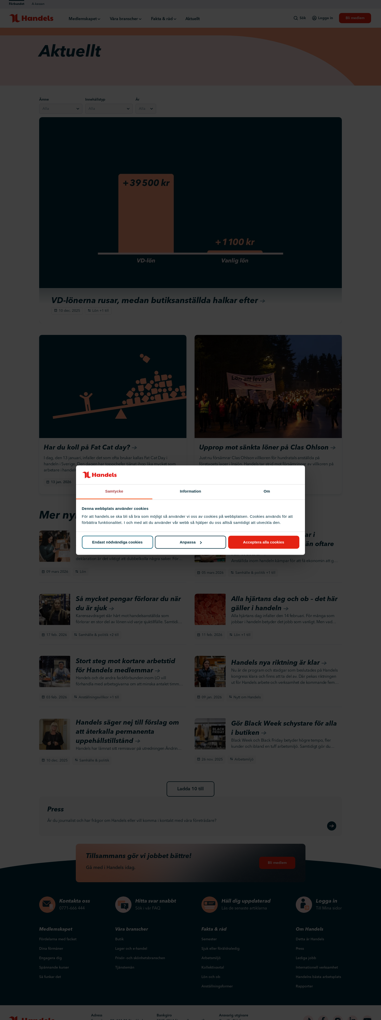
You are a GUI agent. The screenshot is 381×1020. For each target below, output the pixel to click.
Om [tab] (266, 491)
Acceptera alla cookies (263, 542)
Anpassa (191, 542)
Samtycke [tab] (114, 491)
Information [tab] (190, 491)
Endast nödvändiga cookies (117, 542)
